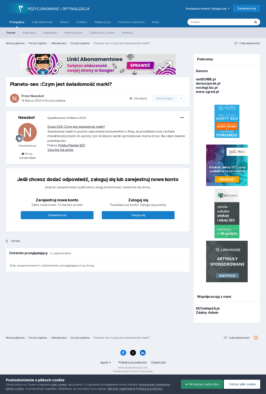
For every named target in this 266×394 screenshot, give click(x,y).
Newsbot (26, 117)
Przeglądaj (17, 23)
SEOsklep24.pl (207, 308)
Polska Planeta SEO (71, 145)
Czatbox (81, 22)
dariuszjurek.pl (208, 83)
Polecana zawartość (131, 22)
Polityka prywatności (133, 362)
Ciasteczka (158, 362)
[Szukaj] (208, 22)
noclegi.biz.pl (207, 87)
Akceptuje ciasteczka (202, 384)
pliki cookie (59, 384)
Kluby (155, 22)
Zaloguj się (138, 215)
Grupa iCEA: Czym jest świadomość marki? (76, 126)
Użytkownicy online (102, 32)
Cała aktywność (42, 22)
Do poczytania (55, 100)
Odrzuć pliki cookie (242, 384)
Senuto (202, 71)
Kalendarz (29, 32)
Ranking (127, 32)
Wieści (64, 22)
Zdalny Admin (207, 312)
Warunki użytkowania (121, 388)
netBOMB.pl (206, 79)
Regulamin (50, 32)
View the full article (60, 150)
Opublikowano (66, 117)
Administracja (73, 32)
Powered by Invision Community (133, 371)
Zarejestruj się (246, 8)
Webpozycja (103, 22)
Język (105, 362)
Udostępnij (138, 98)
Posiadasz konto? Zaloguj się (207, 8)
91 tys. (27, 153)
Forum (10, 32)
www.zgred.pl (207, 92)
